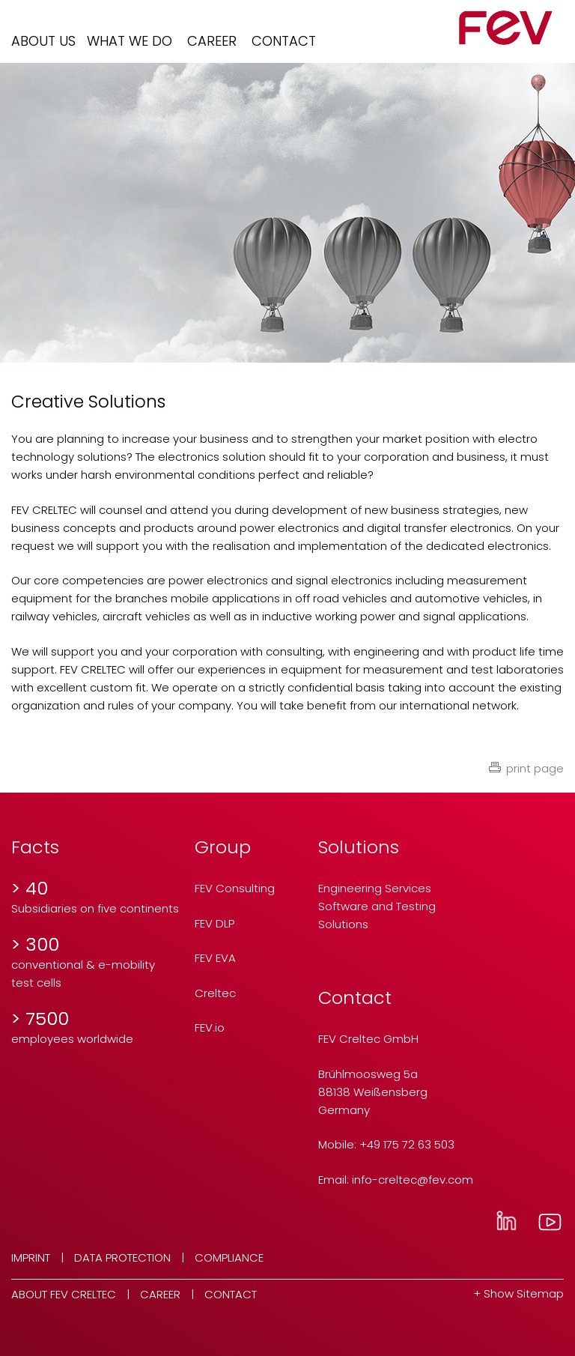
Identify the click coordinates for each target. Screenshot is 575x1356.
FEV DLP (214, 923)
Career (212, 40)
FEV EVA (215, 958)
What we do (129, 40)
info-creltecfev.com (412, 1179)
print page (535, 768)
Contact (284, 40)
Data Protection (122, 1257)
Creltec (215, 993)
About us (43, 40)
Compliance (229, 1257)
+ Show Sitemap (518, 1293)
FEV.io (210, 1027)
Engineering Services (374, 888)
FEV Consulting (235, 888)
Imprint (30, 1257)
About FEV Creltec (63, 1294)
